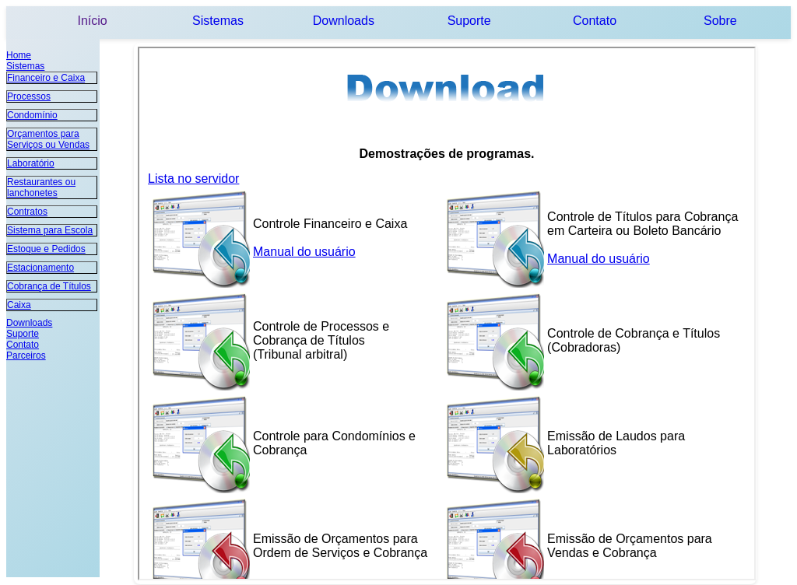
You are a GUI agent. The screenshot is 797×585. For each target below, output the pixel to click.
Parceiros (26, 355)
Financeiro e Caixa (46, 77)
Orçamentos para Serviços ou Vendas (48, 139)
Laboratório (30, 163)
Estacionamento (40, 267)
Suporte (469, 20)
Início (92, 20)
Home (18, 55)
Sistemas (218, 20)
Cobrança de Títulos (49, 286)
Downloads (343, 20)
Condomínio (32, 115)
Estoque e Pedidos (46, 248)
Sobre (720, 20)
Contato (594, 20)
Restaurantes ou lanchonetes (41, 187)
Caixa (19, 305)
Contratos (27, 211)
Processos (29, 96)
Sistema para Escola (50, 230)
